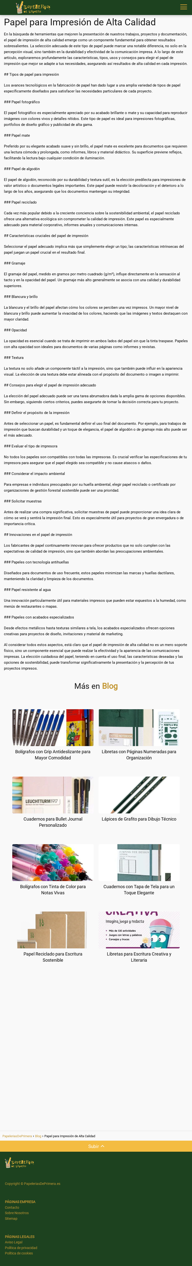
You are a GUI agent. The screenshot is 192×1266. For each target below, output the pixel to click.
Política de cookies (19, 1253)
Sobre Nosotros (17, 1213)
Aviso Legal (13, 1242)
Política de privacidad (21, 1248)
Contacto (12, 1207)
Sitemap (11, 1219)
